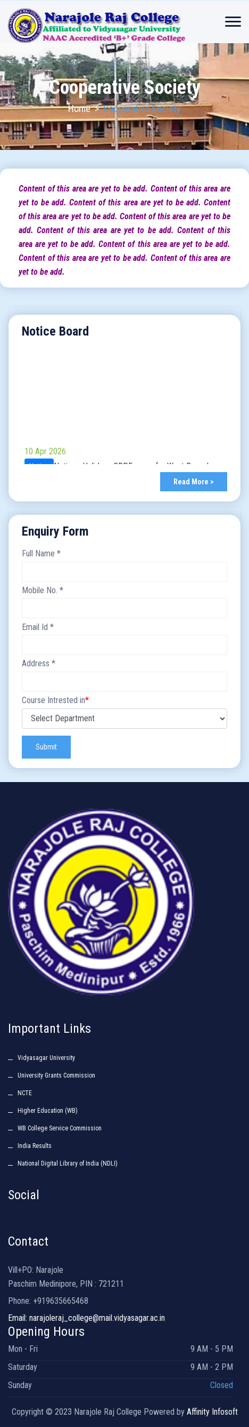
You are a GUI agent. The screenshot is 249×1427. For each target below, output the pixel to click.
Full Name (41, 553)
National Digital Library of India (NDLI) (68, 1163)
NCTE (25, 1093)
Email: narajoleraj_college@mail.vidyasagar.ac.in (86, 1318)
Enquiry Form (55, 531)
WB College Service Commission (60, 1128)
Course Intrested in (55, 700)
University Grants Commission (56, 1075)
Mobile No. (42, 590)
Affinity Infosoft (212, 1412)
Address (38, 663)
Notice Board (55, 331)
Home (79, 108)
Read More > (193, 481)
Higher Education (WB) (48, 1110)
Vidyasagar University (46, 1058)
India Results (35, 1146)
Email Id (38, 627)
